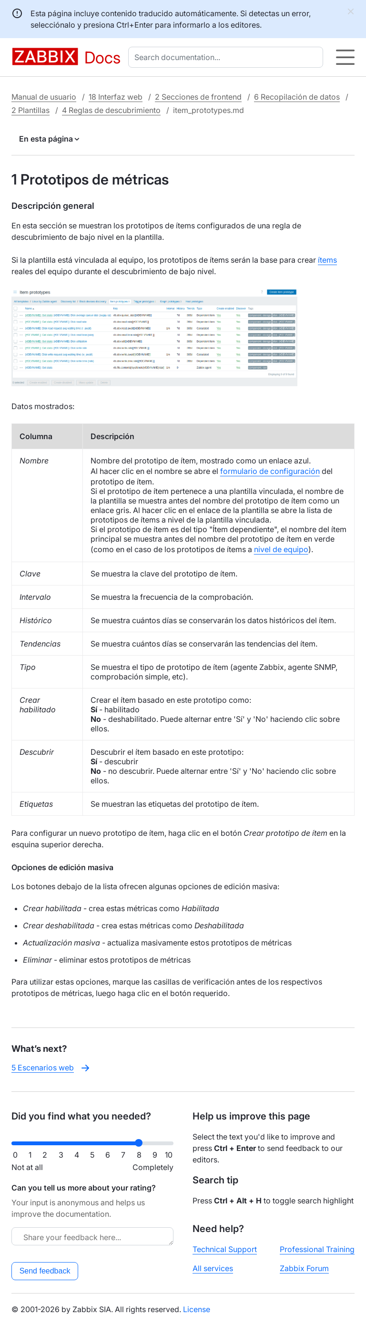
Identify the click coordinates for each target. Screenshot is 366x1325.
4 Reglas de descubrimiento (111, 110)
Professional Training (317, 1249)
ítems (327, 260)
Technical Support (225, 1249)
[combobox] (227, 57)
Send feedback (45, 1271)
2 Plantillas (30, 110)
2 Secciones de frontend (198, 97)
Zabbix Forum (304, 1268)
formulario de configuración (270, 471)
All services (213, 1268)
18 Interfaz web (115, 97)
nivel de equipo (281, 549)
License (196, 1309)
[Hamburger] (345, 57)
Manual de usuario (43, 97)
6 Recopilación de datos (297, 97)
